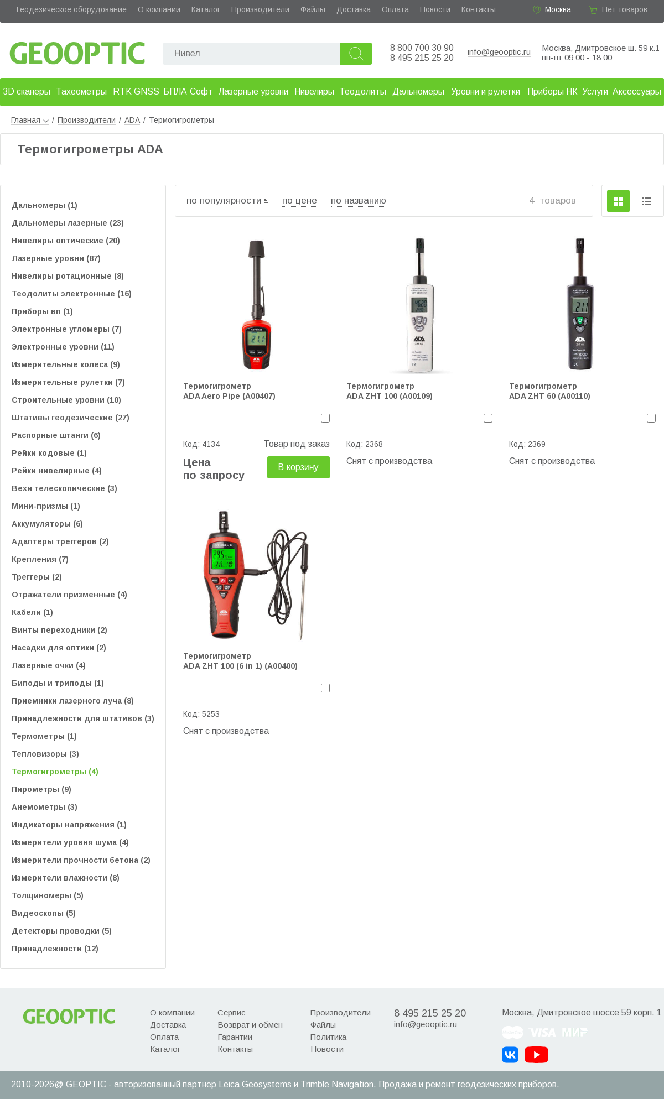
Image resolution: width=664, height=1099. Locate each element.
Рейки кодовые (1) (49, 453)
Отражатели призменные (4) (69, 594)
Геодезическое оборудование (72, 9)
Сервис (231, 1012)
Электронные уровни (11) (63, 346)
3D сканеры (26, 91)
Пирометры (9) (41, 789)
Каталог (205, 9)
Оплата (395, 9)
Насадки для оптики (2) (59, 647)
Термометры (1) (44, 736)
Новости (435, 9)
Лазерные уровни (253, 91)
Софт (201, 91)
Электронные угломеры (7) (67, 329)
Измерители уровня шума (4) (70, 842)
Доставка (353, 9)
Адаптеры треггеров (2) (60, 541)
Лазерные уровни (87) (56, 258)
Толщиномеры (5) (48, 895)
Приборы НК (552, 91)
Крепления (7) (40, 559)
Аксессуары (637, 91)
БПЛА (175, 91)
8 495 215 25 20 (422, 57)
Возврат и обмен (250, 1024)
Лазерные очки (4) (49, 665)
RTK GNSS (136, 91)
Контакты (478, 9)
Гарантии (234, 1036)
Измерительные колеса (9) (66, 364)
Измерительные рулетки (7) (68, 382)
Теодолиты (362, 91)
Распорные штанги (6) (56, 435)
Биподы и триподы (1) (58, 683)
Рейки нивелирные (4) (57, 470)
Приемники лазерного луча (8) (73, 700)
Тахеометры (81, 91)
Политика (328, 1036)
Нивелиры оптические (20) (66, 240)
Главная (30, 120)
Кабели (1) (32, 612)
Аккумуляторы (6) (47, 523)
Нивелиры (314, 91)
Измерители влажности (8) (66, 877)
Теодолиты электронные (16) (72, 293)
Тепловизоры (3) (45, 753)
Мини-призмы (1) (46, 506)
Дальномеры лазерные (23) (68, 222)
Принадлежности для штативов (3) (83, 718)
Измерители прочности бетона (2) (81, 860)
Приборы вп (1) (42, 311)
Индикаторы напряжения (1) (69, 824)
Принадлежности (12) (55, 948)
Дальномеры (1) (44, 205)
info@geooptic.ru (499, 51)
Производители (260, 9)
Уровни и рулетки (485, 91)
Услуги (595, 91)
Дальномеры (418, 91)
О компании (159, 9)
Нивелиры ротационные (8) (68, 276)
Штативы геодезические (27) (70, 417)
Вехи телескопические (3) (64, 488)
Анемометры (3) (44, 807)
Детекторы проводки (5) (62, 930)
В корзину (298, 467)
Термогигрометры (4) (55, 771)
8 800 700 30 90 (422, 48)
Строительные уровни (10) (66, 399)
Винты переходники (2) (59, 630)
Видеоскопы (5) (44, 913)
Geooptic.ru (77, 50)
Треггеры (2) (37, 576)
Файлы (312, 9)
